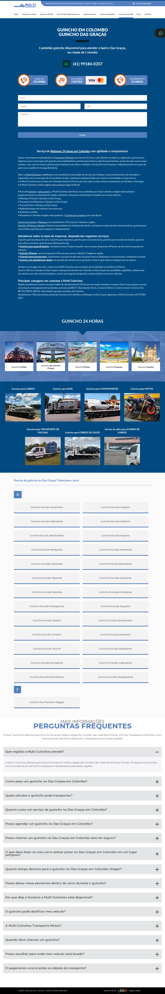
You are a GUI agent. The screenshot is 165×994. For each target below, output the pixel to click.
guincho (32, 191)
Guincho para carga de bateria (34, 246)
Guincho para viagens (75, 215)
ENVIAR (82, 135)
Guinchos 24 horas (64, 157)
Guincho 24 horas (28, 253)
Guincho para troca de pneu (33, 256)
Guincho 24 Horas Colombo (31, 225)
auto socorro (44, 191)
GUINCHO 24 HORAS (82, 321)
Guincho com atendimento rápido (36, 260)
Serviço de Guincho (27, 222)
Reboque (43, 222)
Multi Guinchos (33, 174)
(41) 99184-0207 (143, 3)
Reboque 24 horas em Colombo (70, 151)
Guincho (41, 990)
